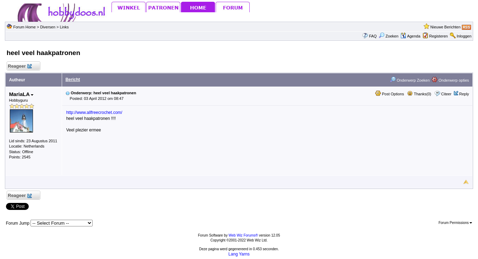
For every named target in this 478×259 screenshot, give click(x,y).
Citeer (446, 94)
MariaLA (21, 94)
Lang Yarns (238, 254)
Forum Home (24, 27)
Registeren (438, 36)
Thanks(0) (419, 94)
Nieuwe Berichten (445, 27)
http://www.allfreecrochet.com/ (94, 112)
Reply (464, 94)
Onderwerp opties (450, 80)
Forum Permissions (455, 223)
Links (64, 27)
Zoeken (388, 36)
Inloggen (464, 36)
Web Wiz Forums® (243, 235)
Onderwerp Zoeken (410, 80)
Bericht (73, 79)
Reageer (20, 66)
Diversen (47, 27)
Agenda (410, 36)
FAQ (373, 36)
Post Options (389, 94)
